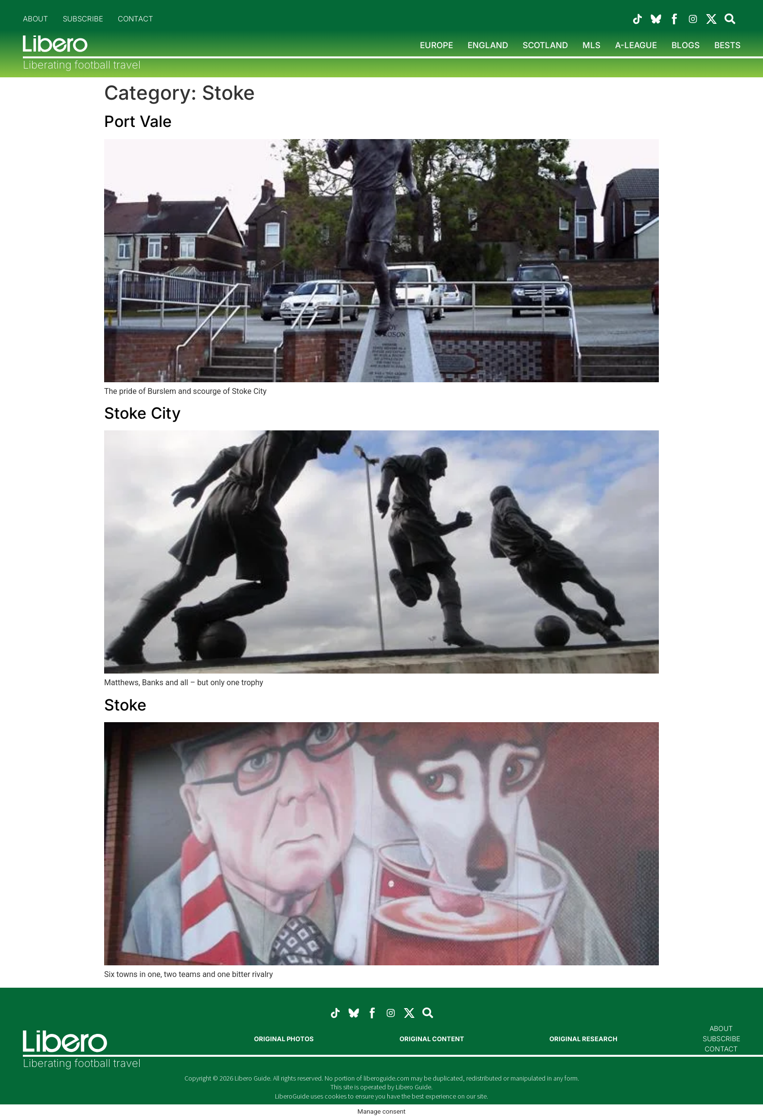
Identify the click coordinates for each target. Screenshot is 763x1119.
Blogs (686, 45)
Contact (135, 18)
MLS (591, 45)
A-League (636, 45)
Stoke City (142, 413)
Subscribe (83, 18)
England (488, 45)
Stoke (125, 704)
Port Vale (138, 121)
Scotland (545, 45)
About (35, 18)
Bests (727, 45)
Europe (436, 45)
